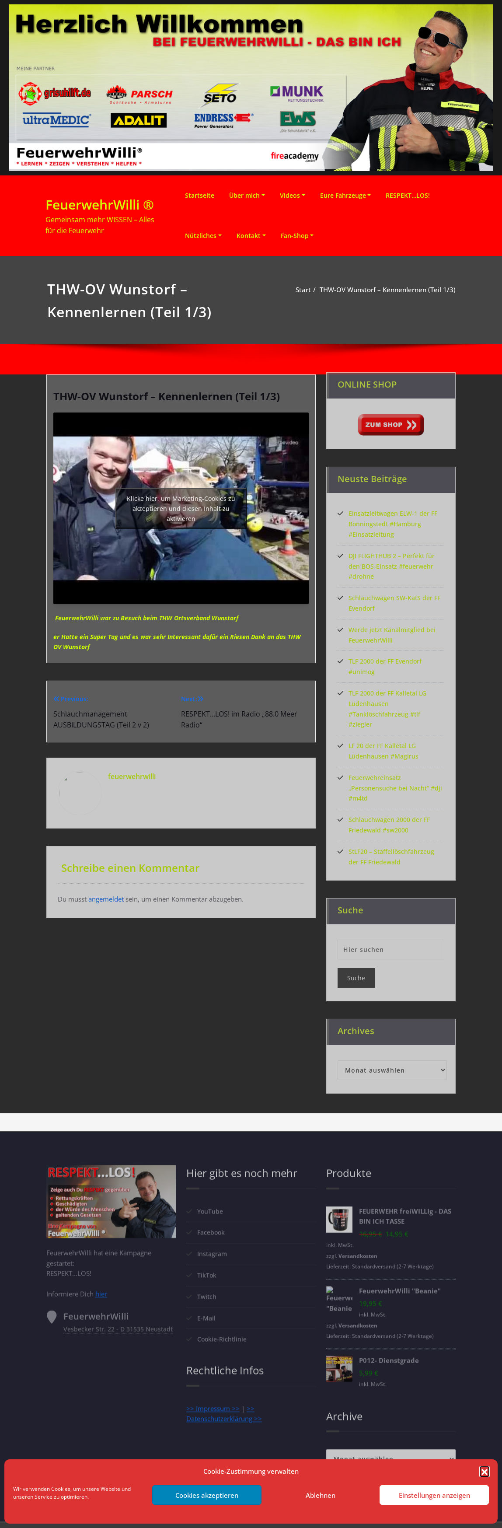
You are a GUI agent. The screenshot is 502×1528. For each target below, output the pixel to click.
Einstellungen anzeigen (434, 1495)
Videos (290, 195)
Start (303, 289)
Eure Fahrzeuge (343, 195)
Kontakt (249, 235)
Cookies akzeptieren (206, 1495)
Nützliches (200, 235)
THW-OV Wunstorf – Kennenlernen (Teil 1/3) (388, 289)
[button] (484, 1471)
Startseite (199, 195)
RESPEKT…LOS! (408, 195)
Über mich (244, 195)
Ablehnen (320, 1495)
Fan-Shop (295, 235)
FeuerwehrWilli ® (99, 204)
